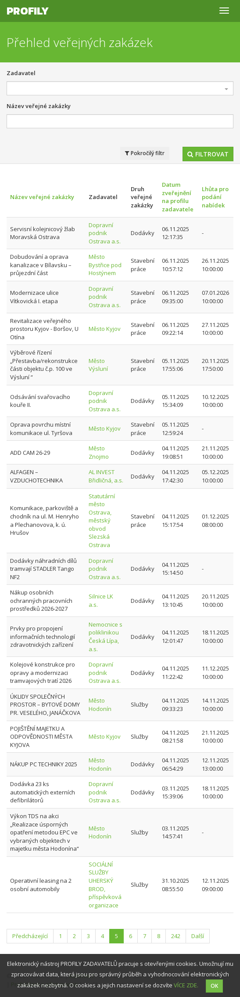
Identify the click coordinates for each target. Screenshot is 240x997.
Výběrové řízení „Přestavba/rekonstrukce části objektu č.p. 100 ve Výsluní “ (44, 364)
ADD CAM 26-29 (30, 453)
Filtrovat (208, 154)
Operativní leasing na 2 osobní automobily (41, 885)
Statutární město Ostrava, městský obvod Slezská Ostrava (102, 520)
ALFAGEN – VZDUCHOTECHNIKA (36, 476)
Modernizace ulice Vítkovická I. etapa (34, 297)
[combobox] (120, 88)
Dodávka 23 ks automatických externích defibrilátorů (42, 792)
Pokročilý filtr (145, 153)
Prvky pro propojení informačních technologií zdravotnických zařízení (42, 636)
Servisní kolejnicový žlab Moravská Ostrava (42, 233)
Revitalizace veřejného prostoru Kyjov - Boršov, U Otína (44, 329)
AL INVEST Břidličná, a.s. (106, 476)
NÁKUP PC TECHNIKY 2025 (43, 764)
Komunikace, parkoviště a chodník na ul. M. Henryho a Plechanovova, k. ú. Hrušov (44, 520)
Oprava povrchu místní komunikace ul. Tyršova (41, 429)
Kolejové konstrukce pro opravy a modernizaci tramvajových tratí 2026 (42, 672)
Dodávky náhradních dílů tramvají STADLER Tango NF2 (43, 569)
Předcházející (30, 936)
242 (175, 936)
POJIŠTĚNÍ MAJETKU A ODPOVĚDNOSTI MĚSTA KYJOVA (41, 737)
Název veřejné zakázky (39, 106)
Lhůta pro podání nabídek (215, 197)
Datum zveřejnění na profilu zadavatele (177, 197)
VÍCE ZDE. (186, 985)
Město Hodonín (100, 704)
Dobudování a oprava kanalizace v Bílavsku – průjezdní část (41, 265)
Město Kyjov (105, 329)
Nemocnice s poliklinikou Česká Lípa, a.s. (105, 636)
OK (214, 986)
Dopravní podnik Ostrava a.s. (105, 233)
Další (197, 936)
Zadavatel (21, 73)
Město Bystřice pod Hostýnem (105, 265)
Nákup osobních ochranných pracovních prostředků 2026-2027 (41, 600)
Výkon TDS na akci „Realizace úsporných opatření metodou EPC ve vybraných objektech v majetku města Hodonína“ (44, 832)
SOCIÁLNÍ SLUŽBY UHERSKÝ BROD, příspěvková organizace (105, 884)
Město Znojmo (99, 452)
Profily (28, 10)
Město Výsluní (98, 365)
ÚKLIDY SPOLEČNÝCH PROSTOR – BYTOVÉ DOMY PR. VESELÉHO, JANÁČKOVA (45, 704)
